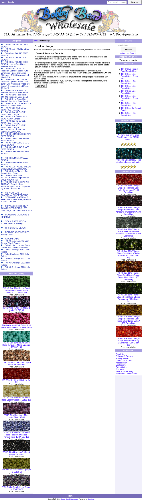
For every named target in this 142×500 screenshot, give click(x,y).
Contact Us (120, 365)
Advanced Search (128, 53)
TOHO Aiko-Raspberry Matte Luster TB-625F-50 (16, 415)
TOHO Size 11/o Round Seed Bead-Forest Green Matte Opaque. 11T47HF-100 (16, 289)
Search (128, 41)
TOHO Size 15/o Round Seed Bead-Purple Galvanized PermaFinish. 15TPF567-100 (16, 434)
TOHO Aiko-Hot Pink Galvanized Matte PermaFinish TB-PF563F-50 (16, 325)
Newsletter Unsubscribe (126, 374)
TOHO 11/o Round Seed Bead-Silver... (129, 70)
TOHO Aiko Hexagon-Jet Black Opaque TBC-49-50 (16, 452)
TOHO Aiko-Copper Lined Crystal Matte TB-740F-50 (16, 362)
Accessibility (121, 363)
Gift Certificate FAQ (124, 371)
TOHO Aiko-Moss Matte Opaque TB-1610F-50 (16, 470)
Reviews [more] (128, 121)
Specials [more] (128, 172)
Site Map (119, 369)
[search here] (128, 45)
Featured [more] (16, 274)
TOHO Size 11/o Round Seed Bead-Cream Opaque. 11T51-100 (16, 398)
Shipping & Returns (124, 356)
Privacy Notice (122, 358)
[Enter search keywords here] (117, 2)
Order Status (121, 367)
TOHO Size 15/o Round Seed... (128, 82)
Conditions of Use (123, 360)
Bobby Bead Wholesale (69, 499)
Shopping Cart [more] (128, 57)
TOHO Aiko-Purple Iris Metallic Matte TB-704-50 (16, 308)
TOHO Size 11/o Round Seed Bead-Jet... (129, 76)
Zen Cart (91, 499)
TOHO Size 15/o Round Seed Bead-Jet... (129, 98)
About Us (120, 354)
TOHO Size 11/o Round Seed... (128, 87)
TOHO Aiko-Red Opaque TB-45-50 (16, 380)
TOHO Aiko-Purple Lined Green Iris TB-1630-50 (16, 487)
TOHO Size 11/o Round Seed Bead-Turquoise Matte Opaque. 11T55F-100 (16, 344)
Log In (11, 2)
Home (3, 2)
